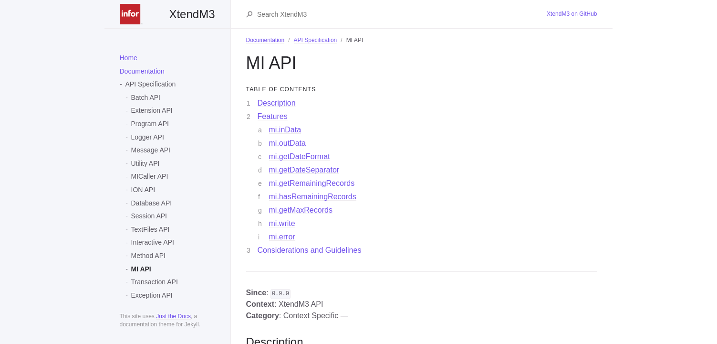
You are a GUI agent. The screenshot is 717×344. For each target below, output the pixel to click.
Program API (150, 124)
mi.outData (287, 143)
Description (277, 103)
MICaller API (149, 176)
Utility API (145, 163)
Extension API (152, 110)
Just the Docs (173, 316)
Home (128, 58)
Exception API (152, 295)
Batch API (145, 97)
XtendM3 (167, 14)
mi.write (282, 223)
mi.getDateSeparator (304, 170)
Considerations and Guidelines (310, 250)
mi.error (282, 237)
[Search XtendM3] (401, 14)
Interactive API (152, 242)
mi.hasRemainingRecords (312, 197)
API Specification (150, 84)
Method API (148, 255)
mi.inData (285, 130)
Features (273, 116)
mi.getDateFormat (299, 156)
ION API (143, 190)
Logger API (147, 137)
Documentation (142, 71)
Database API (151, 203)
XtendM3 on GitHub (572, 14)
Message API (151, 150)
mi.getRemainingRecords (312, 183)
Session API (149, 216)
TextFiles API (150, 229)
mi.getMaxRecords (301, 210)
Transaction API (154, 282)
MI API (141, 269)
